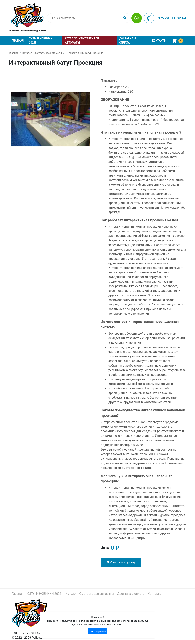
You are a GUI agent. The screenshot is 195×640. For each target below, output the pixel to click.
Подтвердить (97, 631)
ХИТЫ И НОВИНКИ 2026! (40, 40)
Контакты (159, 40)
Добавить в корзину (121, 562)
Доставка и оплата (127, 40)
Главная (18, 40)
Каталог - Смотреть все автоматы (82, 40)
